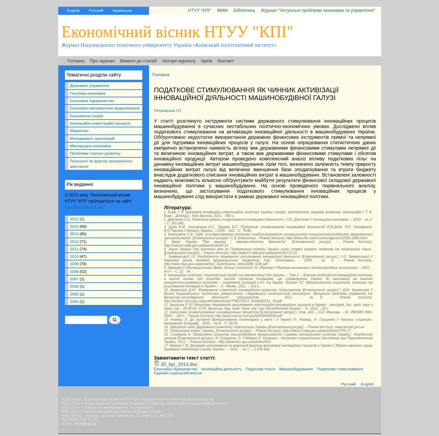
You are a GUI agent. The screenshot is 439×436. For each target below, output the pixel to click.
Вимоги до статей (138, 60)
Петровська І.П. (168, 110)
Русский (96, 10)
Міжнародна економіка (90, 146)
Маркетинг (79, 130)
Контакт (226, 60)
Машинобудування (296, 369)
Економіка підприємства (92, 100)
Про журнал (102, 60)
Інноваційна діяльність (221, 369)
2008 (74, 271)
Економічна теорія (86, 116)
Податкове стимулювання (340, 369)
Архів (206, 60)
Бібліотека (244, 10)
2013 (74, 233)
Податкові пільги (260, 369)
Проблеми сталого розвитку (95, 153)
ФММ (222, 10)
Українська (122, 10)
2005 (74, 294)
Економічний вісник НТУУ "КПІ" (178, 31)
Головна (76, 60)
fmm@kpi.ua (85, 424)
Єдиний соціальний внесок (178, 373)
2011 (74, 249)
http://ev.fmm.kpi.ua (84, 207)
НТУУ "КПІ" (199, 10)
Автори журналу (179, 60)
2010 (74, 256)
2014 (74, 226)
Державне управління (89, 85)
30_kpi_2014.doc (179, 364)
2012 (74, 241)
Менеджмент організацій (92, 138)
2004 (74, 301)
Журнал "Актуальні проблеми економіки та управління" (318, 10)
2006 (74, 286)
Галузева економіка (88, 93)
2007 (74, 279)
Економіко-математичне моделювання (105, 108)
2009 (74, 263)
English (73, 10)
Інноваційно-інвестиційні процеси (100, 123)
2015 (74, 219)
